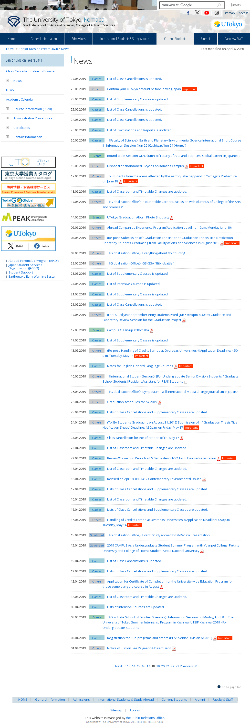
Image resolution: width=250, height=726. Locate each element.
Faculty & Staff (233, 38)
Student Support (21, 272)
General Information (44, 38)
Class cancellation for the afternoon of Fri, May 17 (143, 437)
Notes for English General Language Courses (140, 366)
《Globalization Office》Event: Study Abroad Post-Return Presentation (158, 535)
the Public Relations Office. (145, 718)
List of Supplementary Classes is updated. (137, 99)
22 (172, 666)
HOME (10, 49)
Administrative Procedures (32, 118)
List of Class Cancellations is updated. (134, 78)
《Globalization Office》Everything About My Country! (146, 253)
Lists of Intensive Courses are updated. (136, 607)
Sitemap (229, 13)
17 (148, 666)
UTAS (10, 90)
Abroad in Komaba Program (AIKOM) (34, 260)
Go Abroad (97, 535)
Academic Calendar (20, 99)
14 (133, 666)
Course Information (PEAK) (32, 109)
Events (97, 156)
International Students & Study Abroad (124, 38)
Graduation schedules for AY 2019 (132, 402)
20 (163, 666)
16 (143, 666)
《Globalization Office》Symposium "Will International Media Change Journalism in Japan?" (173, 391)
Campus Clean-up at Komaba (128, 330)
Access (243, 13)
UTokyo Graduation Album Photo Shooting (138, 217)
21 (167, 666)
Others (96, 89)
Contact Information (27, 137)
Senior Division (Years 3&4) (38, 49)
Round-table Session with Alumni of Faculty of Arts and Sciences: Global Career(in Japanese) (174, 155)
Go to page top (231, 687)
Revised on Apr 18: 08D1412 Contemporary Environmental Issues (154, 479)
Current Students (175, 38)
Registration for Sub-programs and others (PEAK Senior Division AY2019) (160, 638)
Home (12, 38)
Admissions (78, 38)
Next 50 (120, 666)
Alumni (205, 38)
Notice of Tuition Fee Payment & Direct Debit (139, 648)
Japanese (239, 4)
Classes (96, 79)
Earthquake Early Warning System (33, 276)
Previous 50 (188, 666)
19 (158, 666)
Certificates (21, 127)
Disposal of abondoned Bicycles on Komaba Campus (145, 166)
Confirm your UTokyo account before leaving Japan (144, 89)
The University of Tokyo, (69, 21)
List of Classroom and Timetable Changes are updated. (147, 191)
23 (177, 666)
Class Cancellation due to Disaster (31, 71)
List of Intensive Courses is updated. (133, 284)
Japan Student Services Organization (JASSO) (25, 266)
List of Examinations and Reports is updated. (139, 130)
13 (128, 666)
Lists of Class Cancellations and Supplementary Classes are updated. (157, 412)
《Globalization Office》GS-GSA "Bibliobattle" (142, 263)
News (65, 49)
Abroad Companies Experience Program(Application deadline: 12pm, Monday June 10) (169, 227)
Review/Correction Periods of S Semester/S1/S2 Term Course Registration (161, 458)
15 (138, 666)
